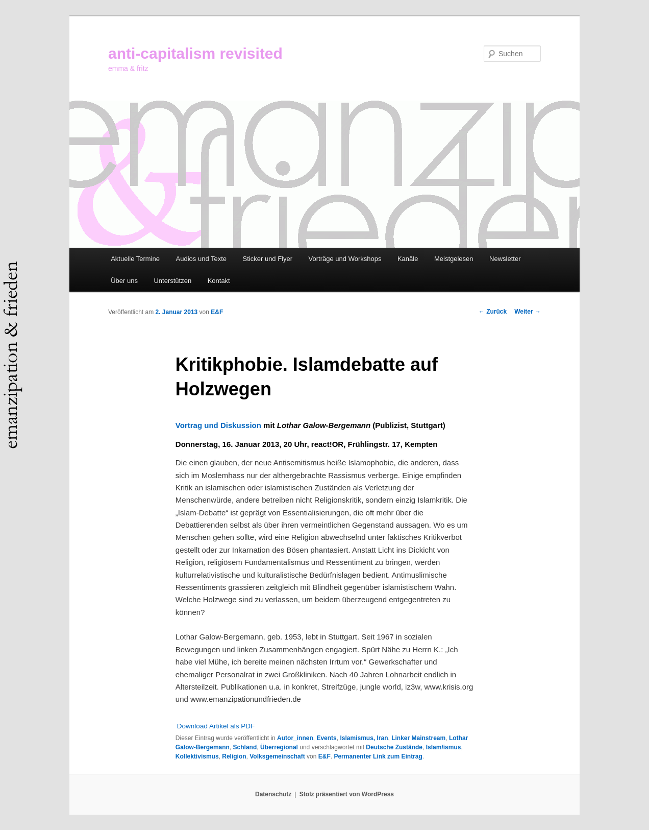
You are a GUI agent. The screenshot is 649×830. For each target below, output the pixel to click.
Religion (234, 756)
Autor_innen (295, 738)
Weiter (527, 311)
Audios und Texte (201, 259)
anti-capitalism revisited (195, 53)
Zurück (493, 311)
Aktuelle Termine (135, 259)
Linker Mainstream (418, 738)
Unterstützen (172, 280)
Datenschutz (273, 794)
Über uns (124, 280)
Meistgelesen (453, 259)
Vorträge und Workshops (345, 259)
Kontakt (219, 280)
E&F (217, 312)
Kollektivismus (197, 756)
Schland (245, 747)
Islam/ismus (443, 747)
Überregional (279, 747)
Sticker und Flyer (268, 259)
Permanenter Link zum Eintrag (378, 756)
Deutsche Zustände (394, 747)
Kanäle (407, 259)
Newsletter (504, 259)
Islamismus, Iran (364, 738)
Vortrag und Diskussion (218, 425)
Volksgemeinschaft (277, 756)
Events (326, 738)
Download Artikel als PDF (216, 726)
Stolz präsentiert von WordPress (346, 794)
